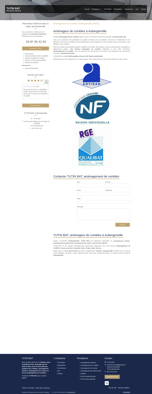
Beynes (98, 248)
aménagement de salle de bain (63, 243)
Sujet (78, 198)
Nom (78, 182)
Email (79, 190)
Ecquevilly (77, 248)
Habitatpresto (71, 392)
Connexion (126, 392)
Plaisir (88, 248)
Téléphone (108, 190)
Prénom (107, 182)
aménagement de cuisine (83, 243)
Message (80, 207)
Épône (83, 248)
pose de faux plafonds (99, 243)
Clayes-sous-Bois (67, 248)
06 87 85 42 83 (36, 41)
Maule (93, 248)
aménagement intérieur (122, 241)
